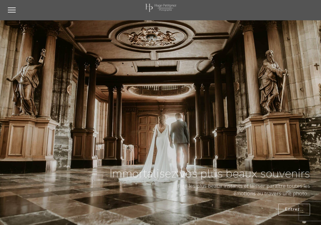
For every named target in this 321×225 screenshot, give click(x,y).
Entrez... (294, 209)
